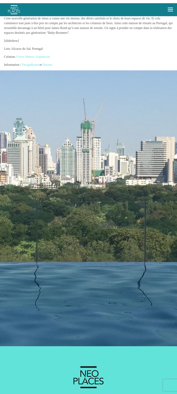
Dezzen (47, 64)
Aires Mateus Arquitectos (33, 56)
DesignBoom (30, 64)
